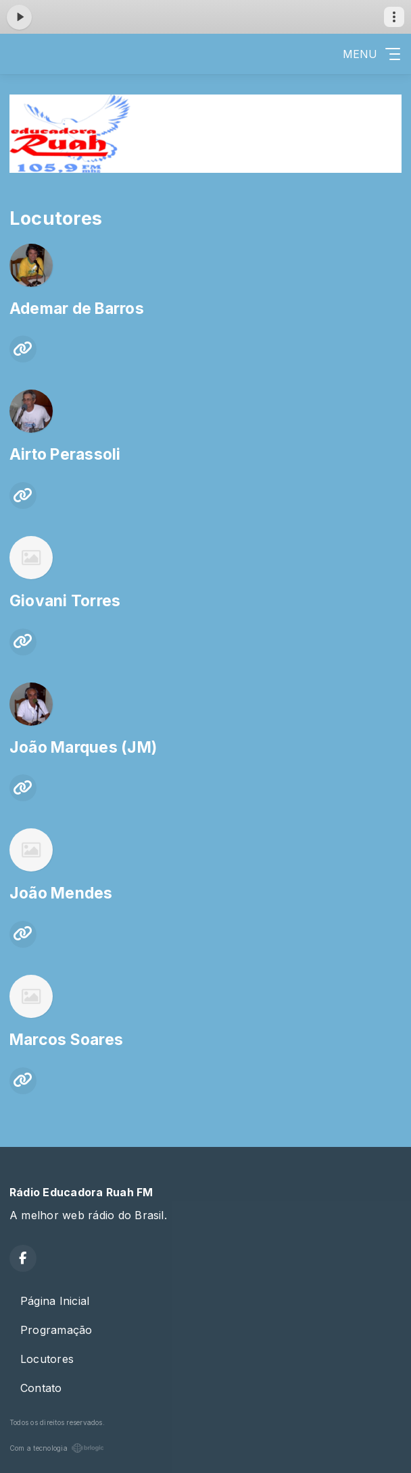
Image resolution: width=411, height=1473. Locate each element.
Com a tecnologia (56, 1448)
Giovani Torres (64, 600)
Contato (41, 1388)
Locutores (47, 1359)
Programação (56, 1330)
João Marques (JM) (83, 747)
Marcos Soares (66, 1039)
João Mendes (61, 893)
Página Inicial (54, 1301)
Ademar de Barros (76, 308)
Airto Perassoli (65, 454)
